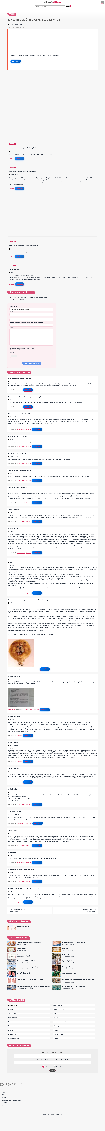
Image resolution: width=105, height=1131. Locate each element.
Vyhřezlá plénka (13, 789)
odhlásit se (59, 1066)
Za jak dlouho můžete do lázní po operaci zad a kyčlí (24, 397)
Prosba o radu (12, 830)
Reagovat (20, 158)
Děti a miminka (12, 1017)
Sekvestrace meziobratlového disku (19, 414)
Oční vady (56, 1026)
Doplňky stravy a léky (14, 1034)
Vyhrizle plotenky (13, 528)
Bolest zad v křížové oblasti (26, 961)
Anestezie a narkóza (69, 973)
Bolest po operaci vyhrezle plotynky (19, 470)
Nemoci (10, 1022)
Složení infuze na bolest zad (17, 453)
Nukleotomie (12, 853)
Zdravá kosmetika (13, 1013)
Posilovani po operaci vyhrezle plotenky (21, 869)
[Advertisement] (52, 39)
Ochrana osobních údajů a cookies (11, 1100)
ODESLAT (52, 1070)
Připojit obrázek (14, 353)
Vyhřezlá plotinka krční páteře (17, 436)
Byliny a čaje (11, 1030)
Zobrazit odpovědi (21, 429)
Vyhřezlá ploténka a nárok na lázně (74, 961)
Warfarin (65, 949)
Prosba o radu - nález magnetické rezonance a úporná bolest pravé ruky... (31, 600)
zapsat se (47, 1066)
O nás (3, 1092)
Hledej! (68, 6)
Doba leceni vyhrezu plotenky (17, 487)
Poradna (10, 1009)
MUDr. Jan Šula (67, 967)
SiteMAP (4, 1103)
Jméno (11, 311)
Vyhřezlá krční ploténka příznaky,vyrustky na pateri (24, 888)
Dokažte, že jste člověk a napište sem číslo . (26, 322)
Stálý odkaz (11, 158)
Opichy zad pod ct (13, 510)
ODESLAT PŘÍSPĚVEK (32, 363)
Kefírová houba (22, 949)
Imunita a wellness (13, 1038)
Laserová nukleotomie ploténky (27, 967)
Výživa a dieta (57, 1013)
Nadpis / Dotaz (13, 306)
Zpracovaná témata (58, 1034)
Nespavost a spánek (59, 1009)
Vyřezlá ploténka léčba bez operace (19, 378)
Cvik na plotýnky (67, 955)
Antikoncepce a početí (59, 1022)
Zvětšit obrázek (11, 669)
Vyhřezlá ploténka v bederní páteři (73, 942)
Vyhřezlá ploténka (14, 676)
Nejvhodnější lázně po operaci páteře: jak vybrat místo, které (78, 980)
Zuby (9, 1026)
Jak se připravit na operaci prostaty (74, 986)
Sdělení (11, 327)
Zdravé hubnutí (57, 1005)
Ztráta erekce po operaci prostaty (28, 955)
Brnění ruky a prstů (23, 973)
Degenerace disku (14, 768)
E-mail (11, 317)
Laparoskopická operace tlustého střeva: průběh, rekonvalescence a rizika (33, 987)
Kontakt (55, 1038)
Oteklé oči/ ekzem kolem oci (17, 909)
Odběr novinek (6, 1095)
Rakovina (55, 1017)
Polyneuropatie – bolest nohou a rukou (30, 979)
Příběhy (55, 1030)
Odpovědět (15, 61)
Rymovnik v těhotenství (89, 909)
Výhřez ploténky (13, 560)
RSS (3, 1105)
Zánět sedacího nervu (15, 811)
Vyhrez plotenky (13, 742)
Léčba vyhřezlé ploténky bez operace (29, 942)
